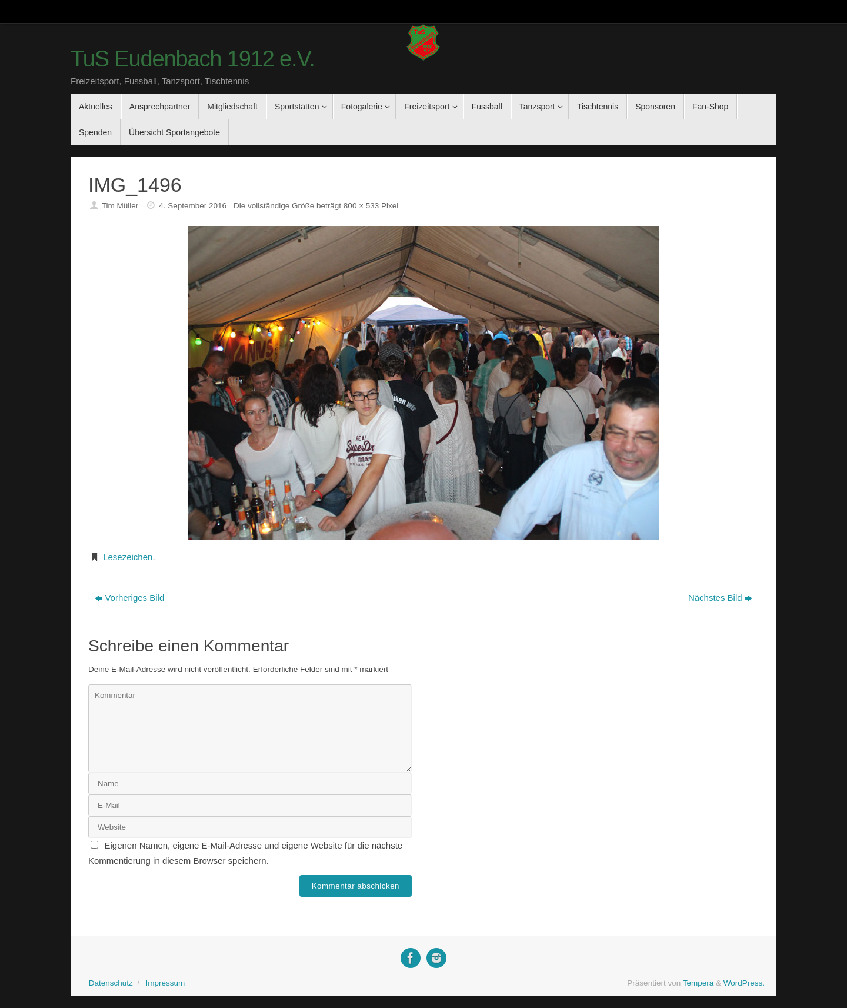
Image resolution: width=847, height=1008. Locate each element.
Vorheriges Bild (129, 598)
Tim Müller (120, 205)
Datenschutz (111, 983)
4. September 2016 (192, 205)
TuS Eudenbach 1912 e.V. (193, 59)
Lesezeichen (127, 557)
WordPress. (744, 983)
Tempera (698, 983)
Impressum (165, 983)
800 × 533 (361, 205)
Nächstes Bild (720, 598)
